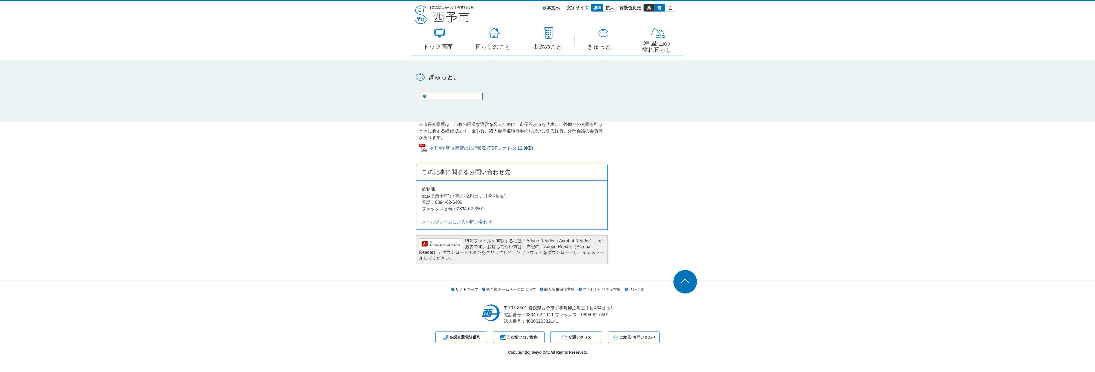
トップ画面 (438, 46)
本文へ (553, 7)
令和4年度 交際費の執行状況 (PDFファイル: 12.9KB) (481, 148)
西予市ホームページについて (511, 289)
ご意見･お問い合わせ (637, 337)
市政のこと (547, 46)
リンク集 (636, 289)
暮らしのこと (493, 46)
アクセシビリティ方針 (602, 289)
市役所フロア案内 (522, 337)
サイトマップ (466, 289)
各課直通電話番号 (464, 337)
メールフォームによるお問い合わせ (457, 222)
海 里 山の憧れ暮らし (657, 46)
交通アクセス (579, 337)
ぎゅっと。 (602, 46)
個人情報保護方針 (559, 289)
